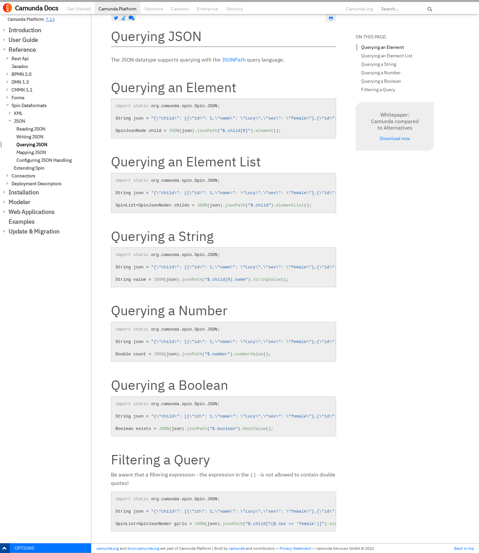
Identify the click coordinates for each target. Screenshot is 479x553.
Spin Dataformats (29, 105)
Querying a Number (381, 73)
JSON (19, 121)
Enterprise (207, 9)
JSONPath (234, 59)
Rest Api (20, 59)
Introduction (24, 30)
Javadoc (19, 66)
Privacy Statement (295, 548)
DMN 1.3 (20, 82)
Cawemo (180, 9)
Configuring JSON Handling (43, 160)
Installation (23, 192)
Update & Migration (33, 231)
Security (234, 9)
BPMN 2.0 (21, 74)
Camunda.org (359, 9)
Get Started (79, 9)
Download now (395, 138)
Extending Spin (29, 168)
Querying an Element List (386, 56)
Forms (17, 98)
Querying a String (378, 64)
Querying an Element (382, 47)
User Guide (23, 40)
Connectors (23, 176)
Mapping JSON (31, 152)
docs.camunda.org (143, 548)
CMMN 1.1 (21, 90)
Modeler (19, 202)
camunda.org (107, 548)
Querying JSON (31, 145)
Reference (22, 49)
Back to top (464, 548)
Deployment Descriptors (36, 184)
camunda (237, 548)
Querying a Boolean (381, 81)
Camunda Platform (117, 9)
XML (18, 113)
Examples (21, 221)
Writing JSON (29, 137)
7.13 (50, 19)
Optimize (153, 9)
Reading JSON (30, 129)
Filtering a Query (378, 89)
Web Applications (31, 212)
